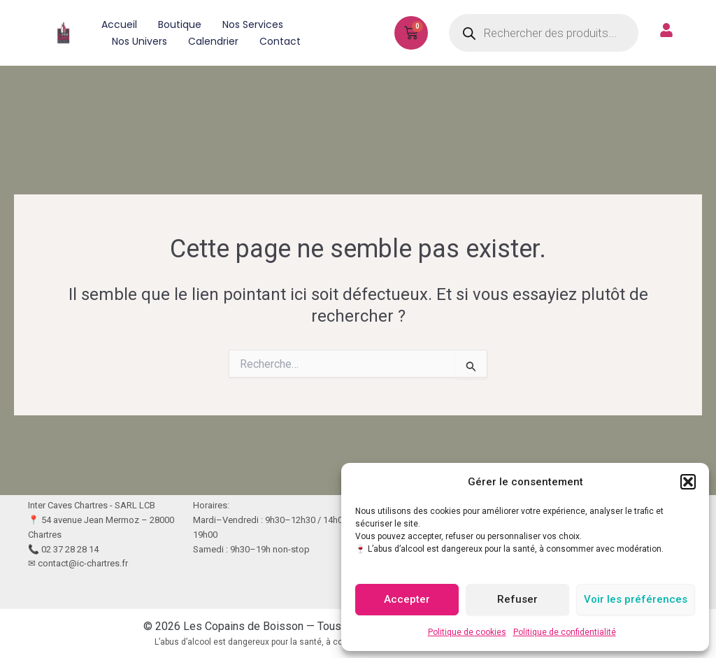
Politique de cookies (467, 632)
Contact (280, 41)
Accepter (407, 599)
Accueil (119, 24)
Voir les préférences (635, 599)
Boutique (179, 24)
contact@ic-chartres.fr (83, 563)
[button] (688, 482)
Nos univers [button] (139, 41)
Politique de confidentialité (564, 632)
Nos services (252, 24)
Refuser (517, 599)
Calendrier (213, 41)
